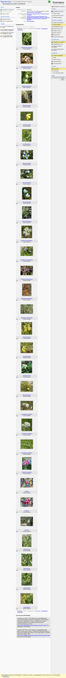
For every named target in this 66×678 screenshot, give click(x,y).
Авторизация (56, 68)
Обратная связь (12, 641)
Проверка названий (57, 17)
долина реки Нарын (36, 18)
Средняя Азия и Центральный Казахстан (35, 16)
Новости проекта (57, 59)
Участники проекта (57, 63)
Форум (54, 57)
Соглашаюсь (6, 646)
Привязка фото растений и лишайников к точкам (8, 33)
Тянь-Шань (41, 17)
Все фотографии (56, 24)
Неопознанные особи (57, 28)
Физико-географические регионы (58, 50)
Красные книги (56, 34)
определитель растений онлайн (58, 2)
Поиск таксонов (56, 13)
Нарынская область (36, 13)
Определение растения (58, 11)
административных (6, 19)
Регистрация (56, 70)
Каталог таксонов (57, 32)
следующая (44, 28)
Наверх (48, 641)
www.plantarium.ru (58, 642)
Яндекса (32, 12)
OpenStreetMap (37, 12)
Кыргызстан (29, 13)
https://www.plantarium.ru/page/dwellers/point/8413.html (31, 625)
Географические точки (58, 44)
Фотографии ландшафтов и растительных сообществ (8, 30)
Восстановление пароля (58, 72)
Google (28, 12)
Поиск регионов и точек (58, 15)
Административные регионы (57, 47)
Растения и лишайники (7, 11)
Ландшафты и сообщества (8, 9)
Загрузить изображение (58, 22)
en (49, 1)
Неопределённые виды (58, 26)
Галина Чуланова (30, 21)
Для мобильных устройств (59, 6)
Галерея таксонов (57, 30)
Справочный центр (57, 61)
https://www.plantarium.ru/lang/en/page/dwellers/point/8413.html (33, 635)
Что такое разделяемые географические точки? (7, 36)
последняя (20, 29)
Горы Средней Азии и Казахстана (37, 17)
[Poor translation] (5, 654)
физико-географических (7, 21)
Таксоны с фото (5, 13)
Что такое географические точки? (8, 27)
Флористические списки (58, 36)
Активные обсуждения (58, 55)
